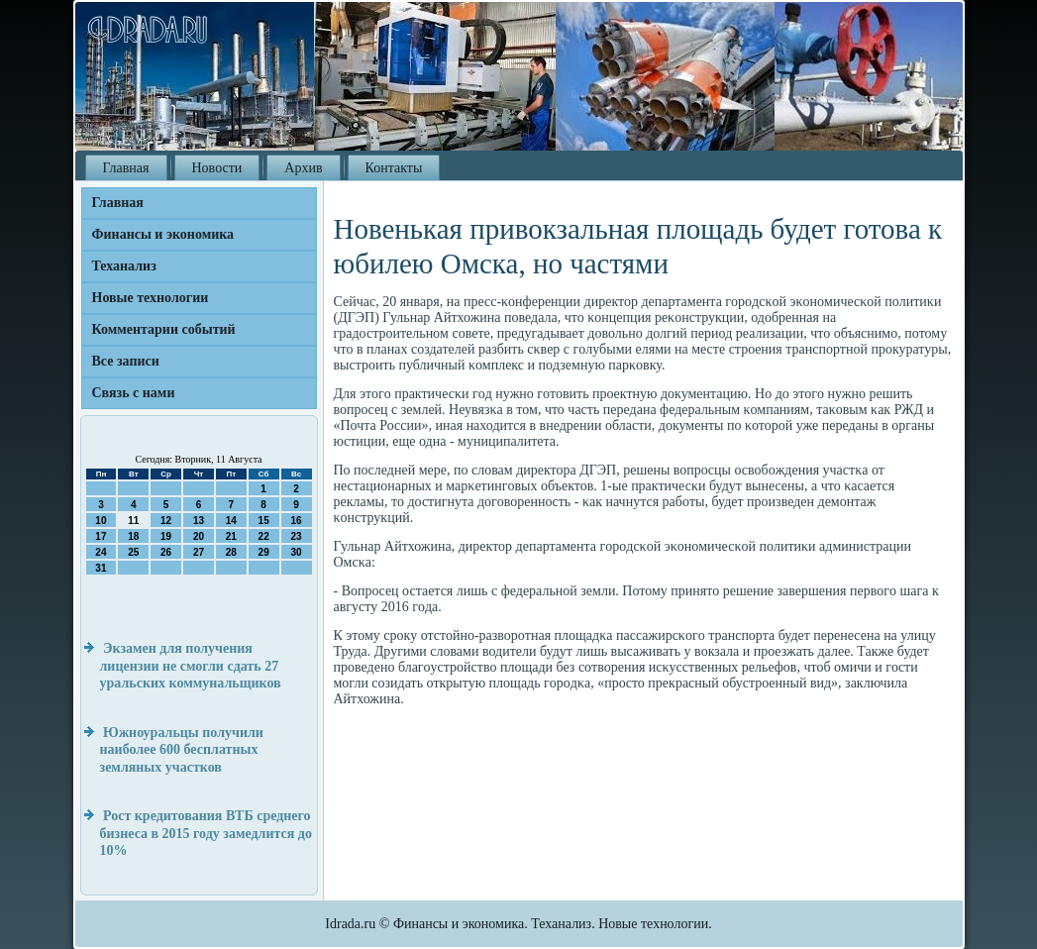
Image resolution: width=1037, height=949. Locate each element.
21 (231, 536)
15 (264, 520)
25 (133, 552)
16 (295, 520)
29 (264, 552)
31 (100, 568)
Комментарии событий (164, 329)
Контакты (394, 167)
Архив (303, 167)
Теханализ (124, 266)
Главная (126, 167)
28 (231, 552)
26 (165, 552)
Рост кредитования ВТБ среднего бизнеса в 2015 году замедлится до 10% (206, 833)
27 (198, 552)
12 (165, 520)
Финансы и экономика (163, 234)
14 (231, 520)
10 (100, 520)
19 (165, 536)
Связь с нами (133, 392)
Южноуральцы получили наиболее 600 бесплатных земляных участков (181, 750)
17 (100, 536)
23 (295, 536)
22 (264, 536)
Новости (217, 167)
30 (295, 552)
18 (133, 536)
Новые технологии (150, 297)
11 (133, 520)
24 (100, 552)
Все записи (125, 361)
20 (198, 536)
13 (198, 520)
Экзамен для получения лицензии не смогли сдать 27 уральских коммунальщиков (190, 665)
